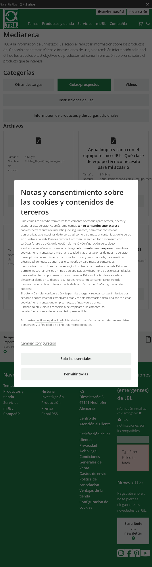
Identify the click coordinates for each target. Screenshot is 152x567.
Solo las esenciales (76, 358)
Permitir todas (76, 374)
